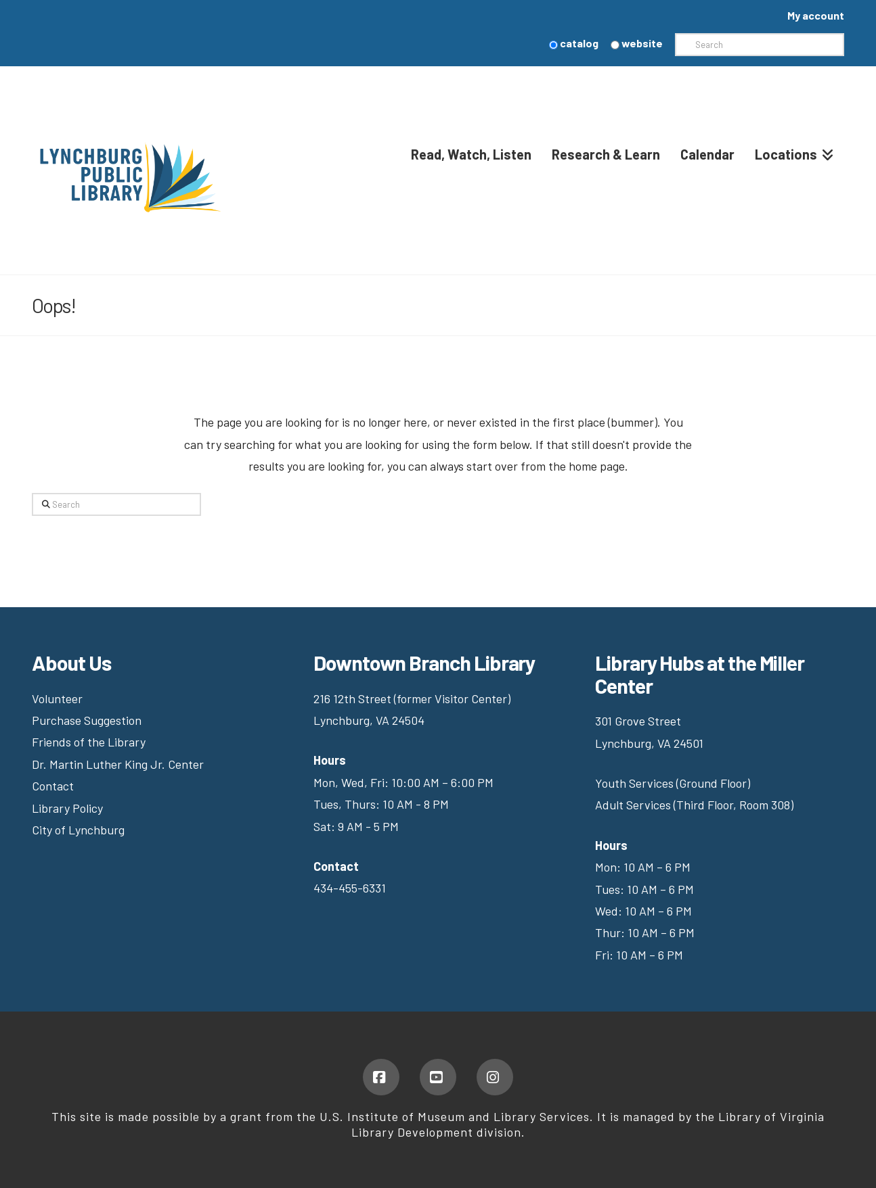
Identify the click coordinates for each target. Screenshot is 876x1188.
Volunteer (57, 698)
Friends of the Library (89, 741)
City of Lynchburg (78, 829)
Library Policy (67, 808)
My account (815, 15)
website (637, 43)
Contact (53, 785)
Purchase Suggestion (88, 720)
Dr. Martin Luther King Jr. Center (119, 764)
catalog (573, 43)
